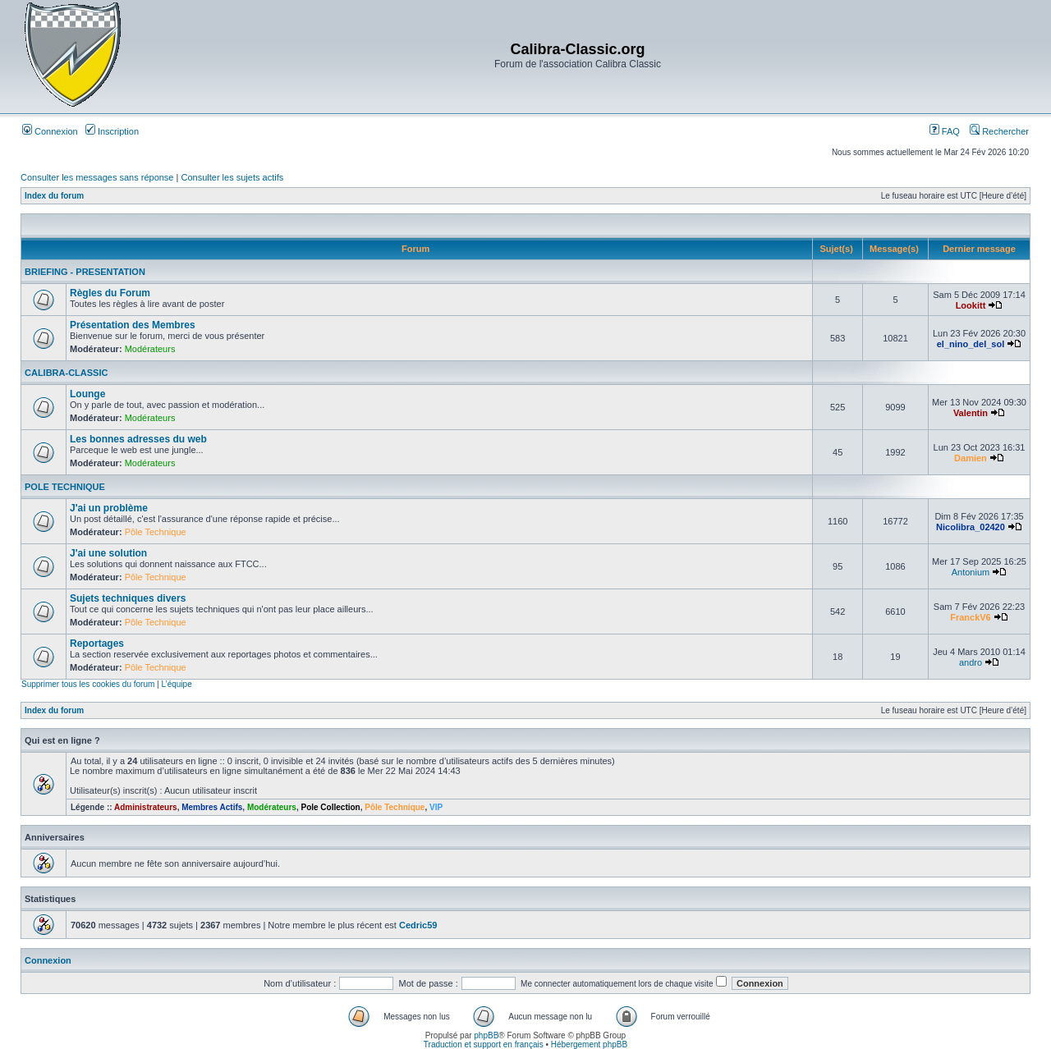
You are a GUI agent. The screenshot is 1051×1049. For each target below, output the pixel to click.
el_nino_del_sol (971, 344)
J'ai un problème (109, 508)
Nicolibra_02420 (970, 527)
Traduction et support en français (484, 1044)
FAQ (944, 131)
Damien (970, 458)
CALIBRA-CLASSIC (66, 373)
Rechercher (999, 131)
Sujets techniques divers (128, 598)
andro (970, 662)
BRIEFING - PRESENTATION (85, 272)
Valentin (970, 413)
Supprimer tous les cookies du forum (87, 684)
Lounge (87, 394)
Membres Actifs (211, 807)
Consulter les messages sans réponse (97, 177)
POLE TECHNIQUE (65, 487)
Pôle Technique (155, 532)
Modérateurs (150, 349)
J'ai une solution (108, 553)
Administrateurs (145, 807)
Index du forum (54, 195)
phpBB (486, 1035)
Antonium (970, 572)
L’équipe (176, 684)
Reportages (97, 643)
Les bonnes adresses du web (138, 439)
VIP (436, 807)
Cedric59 (418, 925)
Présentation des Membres (132, 325)
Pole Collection (330, 807)
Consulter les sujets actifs (232, 177)
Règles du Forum (110, 293)
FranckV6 (970, 617)
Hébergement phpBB (589, 1044)
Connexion (50, 131)
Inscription (112, 131)
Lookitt (971, 305)
